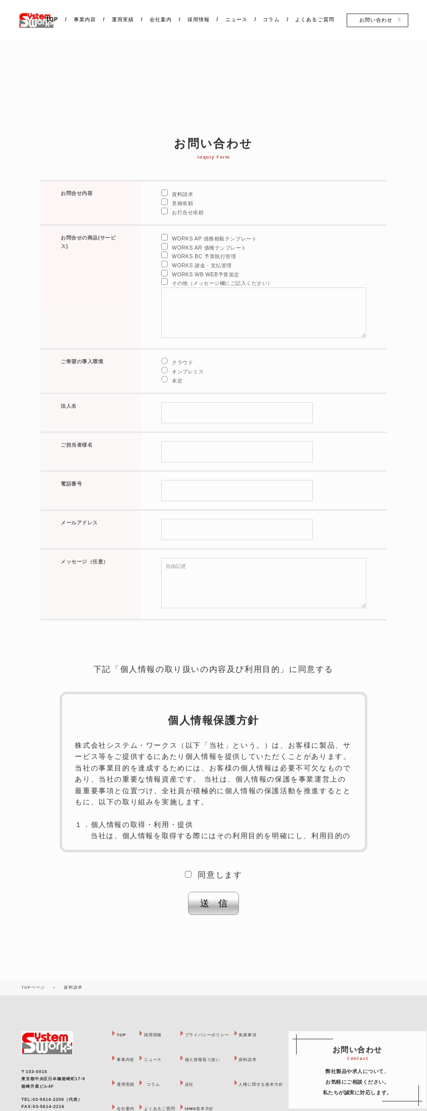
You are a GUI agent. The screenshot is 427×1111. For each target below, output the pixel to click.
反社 (201, 1084)
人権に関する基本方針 (287, 1084)
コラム (271, 19)
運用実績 (123, 19)
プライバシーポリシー (223, 1034)
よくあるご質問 (314, 19)
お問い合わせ (376, 20)
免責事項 (270, 1034)
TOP (52, 19)
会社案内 (161, 19)
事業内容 (85, 19)
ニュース (236, 19)
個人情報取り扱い (218, 1059)
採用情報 (198, 19)
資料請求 (270, 1059)
